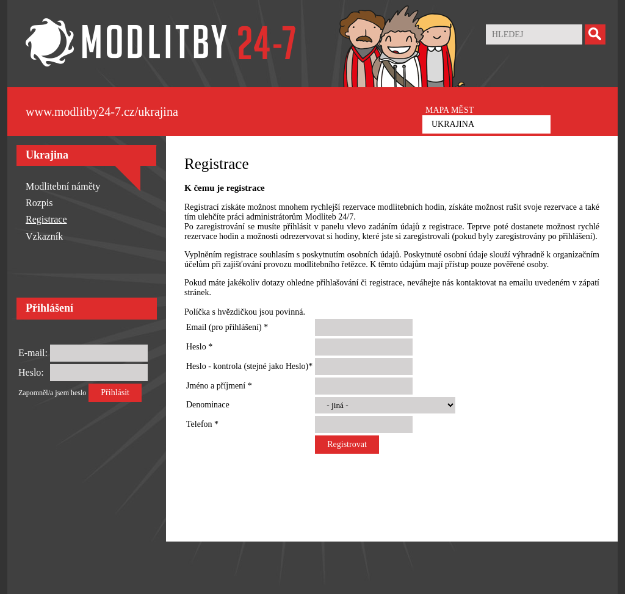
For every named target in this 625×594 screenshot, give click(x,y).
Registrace (46, 219)
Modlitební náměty (63, 186)
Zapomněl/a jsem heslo (52, 392)
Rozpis (39, 203)
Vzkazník (44, 236)
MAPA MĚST (449, 110)
